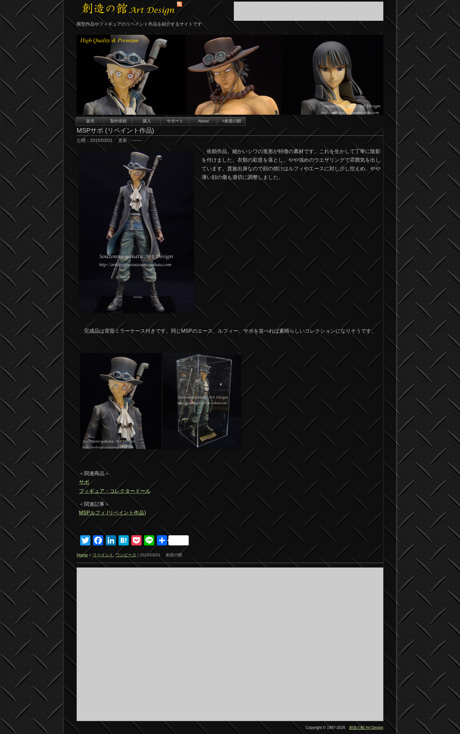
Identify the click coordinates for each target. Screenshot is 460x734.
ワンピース (126, 554)
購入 (147, 121)
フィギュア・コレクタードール (114, 491)
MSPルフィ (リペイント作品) (112, 512)
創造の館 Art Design (366, 727)
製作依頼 (118, 121)
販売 (90, 121)
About (203, 121)
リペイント (103, 554)
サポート (175, 121)
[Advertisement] (308, 11)
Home (82, 554)
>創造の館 (231, 121)
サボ (84, 482)
